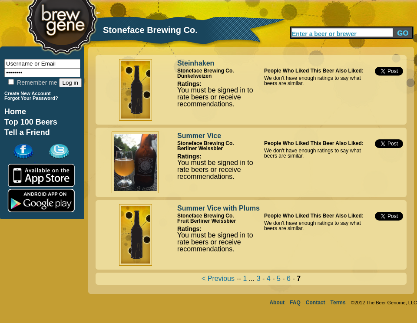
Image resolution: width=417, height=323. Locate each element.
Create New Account (27, 93)
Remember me (32, 82)
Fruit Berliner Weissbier (206, 221)
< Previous (218, 278)
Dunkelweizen (194, 76)
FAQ (295, 303)
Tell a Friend (27, 132)
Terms (338, 303)
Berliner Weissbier (200, 148)
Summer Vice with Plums (218, 208)
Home (15, 111)
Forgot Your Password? (31, 98)
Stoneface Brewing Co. (205, 71)
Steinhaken (195, 63)
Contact (315, 303)
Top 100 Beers (30, 122)
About (277, 303)
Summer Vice (199, 135)
